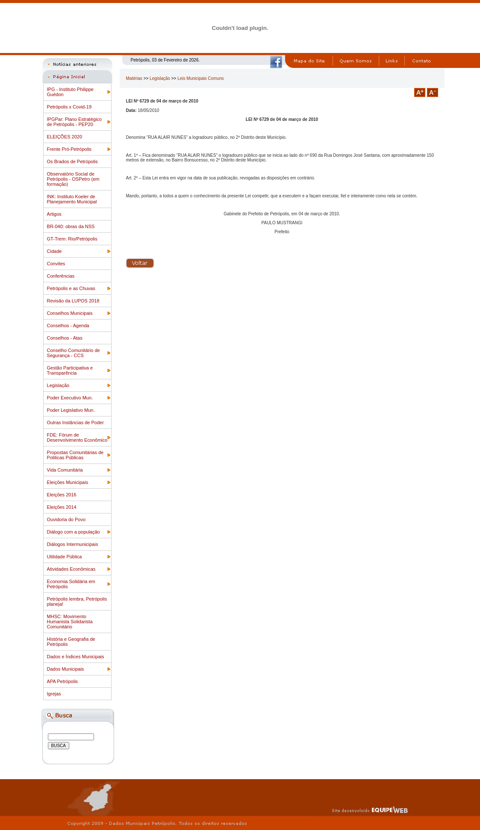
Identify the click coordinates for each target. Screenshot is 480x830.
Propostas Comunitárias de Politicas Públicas (75, 455)
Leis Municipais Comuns (200, 78)
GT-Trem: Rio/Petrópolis (72, 238)
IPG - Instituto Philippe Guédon (70, 92)
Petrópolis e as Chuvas (71, 288)
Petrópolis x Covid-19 (69, 106)
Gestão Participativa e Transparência (70, 370)
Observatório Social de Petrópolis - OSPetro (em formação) (73, 179)
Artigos (54, 214)
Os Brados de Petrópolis (72, 161)
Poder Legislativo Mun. (71, 410)
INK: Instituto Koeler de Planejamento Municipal (72, 199)
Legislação (58, 385)
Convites (56, 263)
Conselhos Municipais (70, 313)
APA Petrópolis (62, 681)
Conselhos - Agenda (68, 325)
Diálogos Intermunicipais (72, 544)
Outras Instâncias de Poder (75, 422)
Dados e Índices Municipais (75, 656)
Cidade (54, 251)
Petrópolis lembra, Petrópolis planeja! (77, 601)
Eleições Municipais (67, 482)
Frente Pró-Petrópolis (69, 149)
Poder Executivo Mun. (70, 397)
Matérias (134, 78)
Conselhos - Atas (64, 337)
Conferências (61, 276)
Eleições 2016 (62, 494)
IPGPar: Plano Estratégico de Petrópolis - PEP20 (74, 122)
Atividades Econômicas (71, 569)
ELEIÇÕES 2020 (64, 136)
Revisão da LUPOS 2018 (73, 300)
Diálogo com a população (73, 531)
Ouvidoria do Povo (66, 519)
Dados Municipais (65, 669)
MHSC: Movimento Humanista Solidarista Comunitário (70, 621)
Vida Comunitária (65, 469)
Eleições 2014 (62, 507)
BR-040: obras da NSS (71, 226)
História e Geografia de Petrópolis (71, 641)
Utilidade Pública (64, 556)
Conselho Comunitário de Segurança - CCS (73, 353)
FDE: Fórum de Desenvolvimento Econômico (77, 437)
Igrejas (54, 693)
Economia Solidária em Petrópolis (71, 584)
